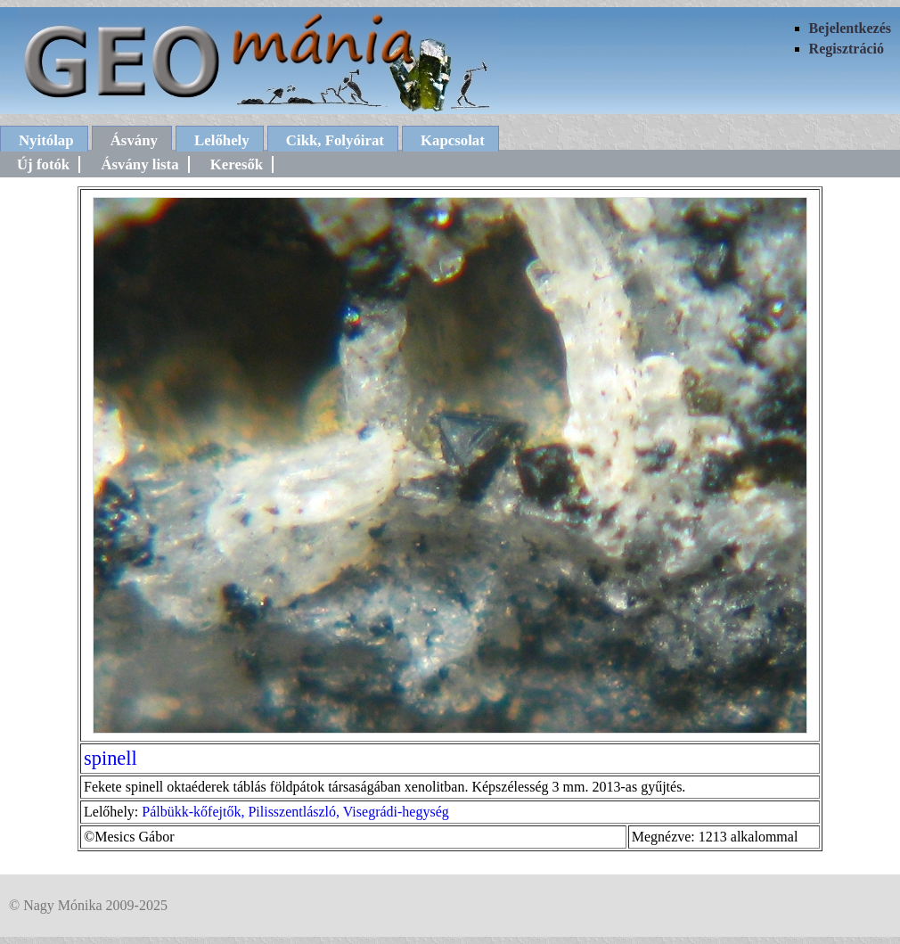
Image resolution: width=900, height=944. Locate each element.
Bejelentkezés (850, 28)
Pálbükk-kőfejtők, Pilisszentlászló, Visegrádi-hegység (295, 811)
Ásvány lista (139, 164)
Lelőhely (222, 140)
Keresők (236, 164)
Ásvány (134, 140)
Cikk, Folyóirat (335, 140)
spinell (110, 758)
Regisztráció (846, 48)
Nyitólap (46, 140)
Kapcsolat (453, 140)
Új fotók (43, 164)
